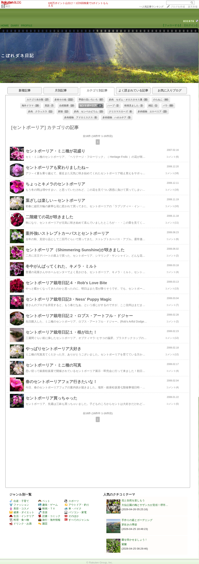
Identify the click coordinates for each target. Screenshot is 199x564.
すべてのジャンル (76, 519)
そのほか (71, 516)
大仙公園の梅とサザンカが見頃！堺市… (145, 504)
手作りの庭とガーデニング (137, 520)
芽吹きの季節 (129, 524)
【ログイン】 (191, 25)
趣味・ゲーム (48, 504)
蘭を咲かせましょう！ (134, 539)
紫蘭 (124, 544)
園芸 (8, 6)
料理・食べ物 (19, 519)
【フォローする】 (172, 25)
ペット (44, 501)
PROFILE (26, 25)
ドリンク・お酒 (20, 523)
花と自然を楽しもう (133, 500)
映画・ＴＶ (46, 508)
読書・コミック (49, 516)
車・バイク (72, 508)
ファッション (19, 504)
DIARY (15, 25)
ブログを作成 (178, 6)
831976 (188, 21)
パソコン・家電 (75, 512)
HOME (5, 25)
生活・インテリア (21, 516)
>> (151, 6)
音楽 (42, 512)
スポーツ (71, 501)
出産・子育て (19, 501)
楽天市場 (192, 6)
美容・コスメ (19, 508)
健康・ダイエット (21, 512)
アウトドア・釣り (76, 504)
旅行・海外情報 (49, 519)
